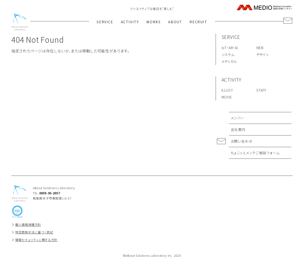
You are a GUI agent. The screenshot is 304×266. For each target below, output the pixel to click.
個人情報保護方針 (28, 225)
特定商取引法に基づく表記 (34, 233)
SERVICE (104, 22)
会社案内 (238, 130)
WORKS (153, 22)
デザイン (262, 55)
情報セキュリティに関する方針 (36, 240)
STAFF (261, 91)
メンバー (237, 118)
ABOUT (176, 22)
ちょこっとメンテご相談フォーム (255, 153)
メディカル (229, 62)
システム (228, 55)
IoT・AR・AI (230, 48)
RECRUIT (200, 22)
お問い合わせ (241, 141)
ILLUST (227, 91)
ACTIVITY (129, 22)
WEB (260, 48)
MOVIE (227, 97)
